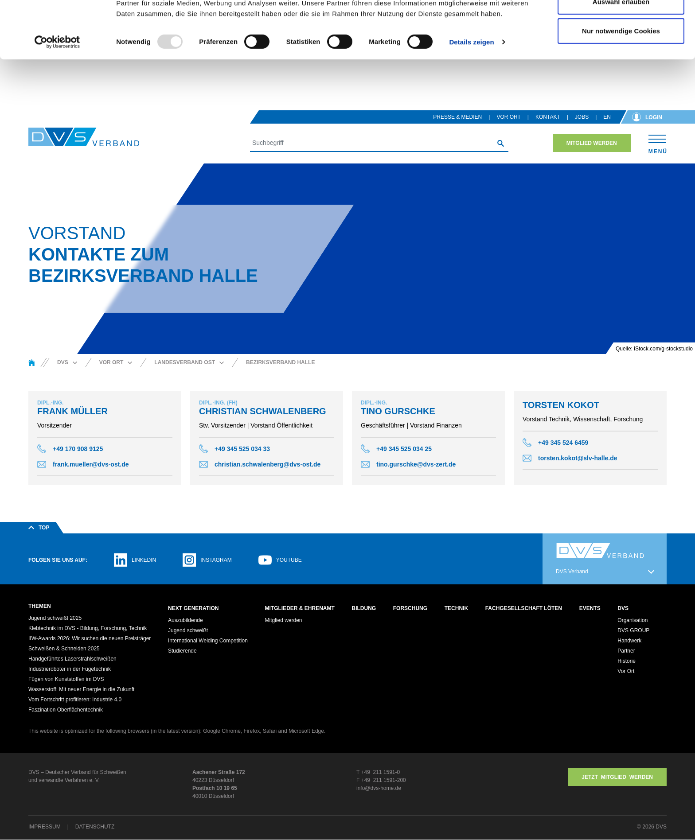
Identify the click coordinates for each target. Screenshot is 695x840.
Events (590, 608)
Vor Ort (508, 117)
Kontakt (547, 117)
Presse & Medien (457, 117)
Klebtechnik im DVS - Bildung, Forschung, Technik (87, 629)
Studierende (182, 651)
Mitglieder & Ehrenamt (300, 608)
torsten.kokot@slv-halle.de (577, 458)
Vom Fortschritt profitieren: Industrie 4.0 (74, 700)
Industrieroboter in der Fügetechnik (69, 669)
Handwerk (629, 641)
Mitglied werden (591, 143)
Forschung (410, 608)
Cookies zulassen (621, 23)
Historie (626, 661)
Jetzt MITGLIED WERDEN (617, 777)
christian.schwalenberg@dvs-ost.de (267, 464)
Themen (39, 606)
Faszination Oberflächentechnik (65, 710)
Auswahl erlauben (621, 52)
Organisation (632, 621)
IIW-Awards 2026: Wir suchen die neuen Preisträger (89, 639)
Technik (456, 608)
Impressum (44, 827)
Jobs (582, 117)
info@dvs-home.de (378, 789)
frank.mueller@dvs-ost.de (91, 464)
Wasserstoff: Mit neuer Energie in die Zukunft (81, 690)
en (607, 117)
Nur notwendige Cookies (621, 81)
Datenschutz (94, 827)
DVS (623, 608)
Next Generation (193, 608)
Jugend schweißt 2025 (55, 618)
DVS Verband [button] (572, 571)
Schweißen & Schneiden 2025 (64, 649)
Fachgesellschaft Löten (523, 608)
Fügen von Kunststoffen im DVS (66, 680)
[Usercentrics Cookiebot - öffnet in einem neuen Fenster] (57, 93)
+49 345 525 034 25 (404, 448)
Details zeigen (471, 93)
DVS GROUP (633, 631)
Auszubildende (185, 621)
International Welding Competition (208, 641)
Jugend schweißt (188, 631)
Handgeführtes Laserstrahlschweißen (72, 659)
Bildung (363, 608)
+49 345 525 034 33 (242, 448)
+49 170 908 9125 (78, 448)
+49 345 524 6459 (563, 442)
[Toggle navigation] (657, 143)
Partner (626, 651)
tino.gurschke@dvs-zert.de (416, 464)
